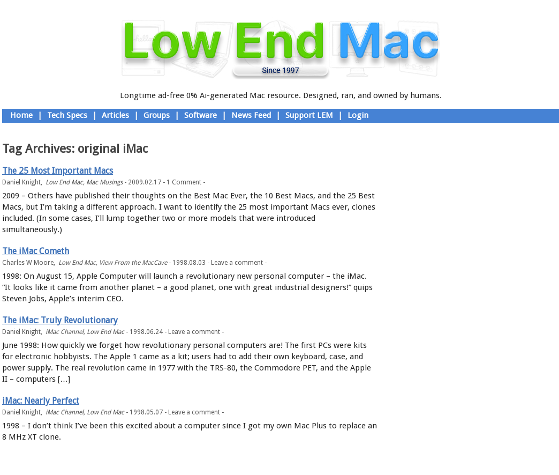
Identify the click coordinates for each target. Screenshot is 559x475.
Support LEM (309, 115)
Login (358, 115)
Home (21, 115)
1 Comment (184, 182)
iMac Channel (65, 332)
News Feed (251, 115)
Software (200, 115)
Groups (156, 115)
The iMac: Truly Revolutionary (60, 320)
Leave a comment (237, 262)
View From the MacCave (133, 262)
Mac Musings (104, 182)
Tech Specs (67, 115)
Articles (115, 115)
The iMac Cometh (35, 251)
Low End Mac (64, 182)
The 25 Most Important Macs (57, 171)
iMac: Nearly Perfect (40, 401)
